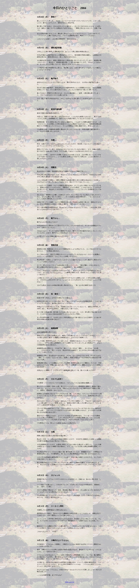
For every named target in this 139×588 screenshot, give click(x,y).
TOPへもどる (69, 582)
